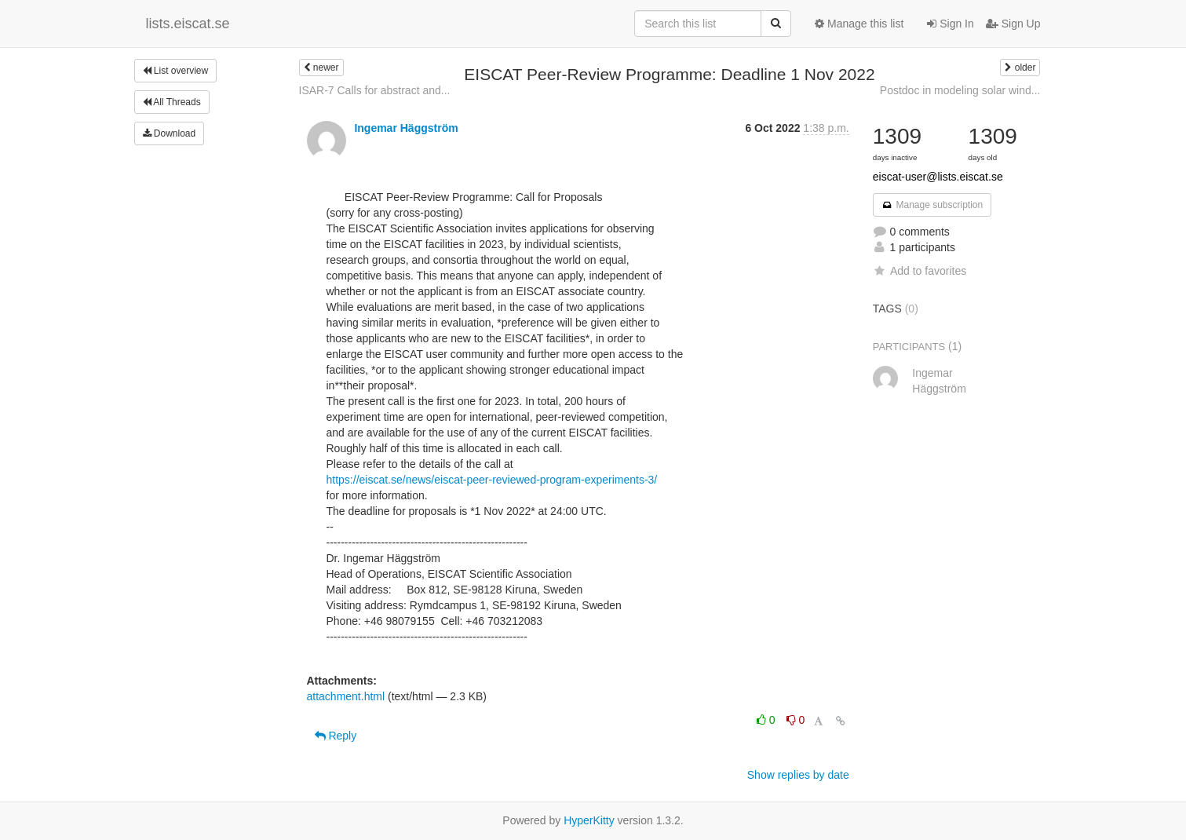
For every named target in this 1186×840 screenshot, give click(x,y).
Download (169, 133)
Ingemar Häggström (406, 128)
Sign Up (1013, 23)
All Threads (172, 102)
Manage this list (859, 23)
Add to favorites (919, 271)
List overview (176, 70)
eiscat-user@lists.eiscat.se (938, 176)
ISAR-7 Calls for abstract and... (375, 90)
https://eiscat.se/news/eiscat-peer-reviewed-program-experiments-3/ (492, 479)
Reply (336, 735)
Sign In (950, 23)
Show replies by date (798, 775)
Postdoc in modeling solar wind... (960, 90)
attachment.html (346, 696)
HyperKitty (589, 820)
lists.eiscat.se (188, 23)
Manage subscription (932, 204)
